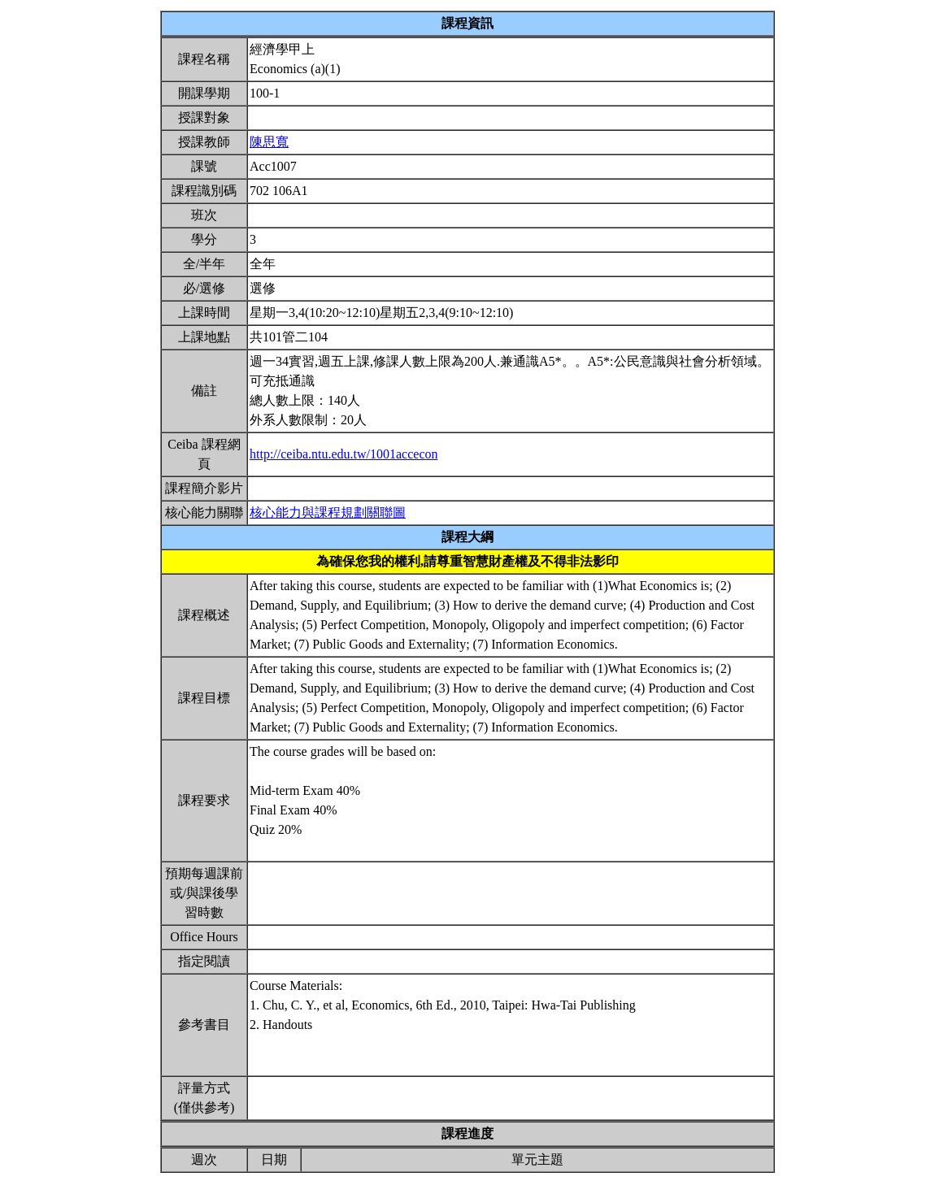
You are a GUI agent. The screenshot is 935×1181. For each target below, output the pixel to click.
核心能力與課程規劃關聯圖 (328, 512)
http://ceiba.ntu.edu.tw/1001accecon (343, 454)
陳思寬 (269, 142)
